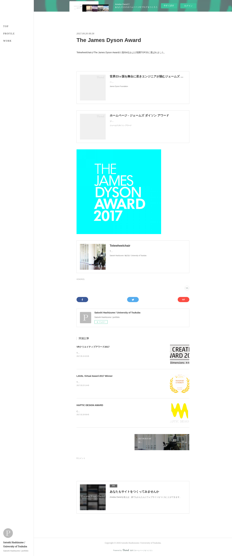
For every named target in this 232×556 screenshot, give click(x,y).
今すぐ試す (169, 5)
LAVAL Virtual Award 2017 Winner (95, 376)
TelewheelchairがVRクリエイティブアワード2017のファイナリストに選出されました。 (114, 353)
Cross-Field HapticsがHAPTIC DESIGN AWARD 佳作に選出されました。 (108, 411)
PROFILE (9, 33)
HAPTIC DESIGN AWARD (90, 405)
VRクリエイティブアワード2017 (93, 347)
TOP (6, 26)
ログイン (188, 6)
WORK (7, 40)
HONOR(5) (80, 279)
